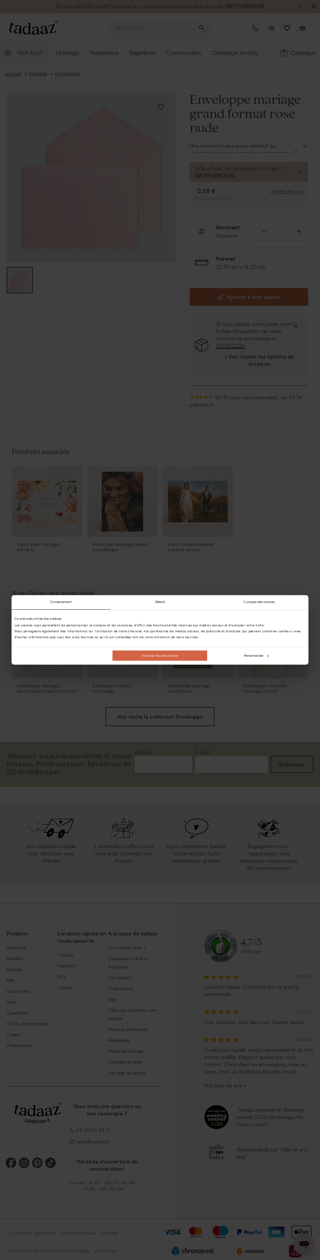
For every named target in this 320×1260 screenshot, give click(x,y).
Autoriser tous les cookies (160, 655)
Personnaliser (256, 655)
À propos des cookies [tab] (258, 602)
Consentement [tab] (61, 602)
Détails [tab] (160, 602)
